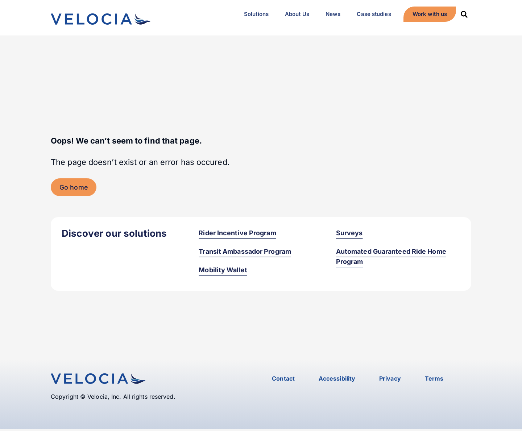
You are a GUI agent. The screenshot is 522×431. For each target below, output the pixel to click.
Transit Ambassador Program (245, 253)
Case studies (374, 14)
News (333, 14)
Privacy (390, 380)
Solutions (256, 14)
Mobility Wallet (223, 271)
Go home (73, 188)
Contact (283, 380)
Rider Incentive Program (237, 234)
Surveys (349, 234)
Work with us (430, 14)
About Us (297, 14)
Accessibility (337, 380)
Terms (434, 380)
